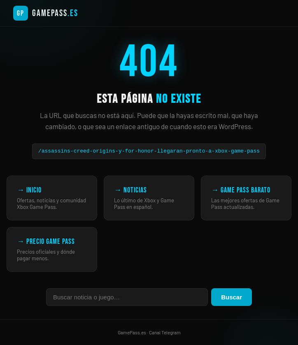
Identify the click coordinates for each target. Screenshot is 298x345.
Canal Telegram (165, 332)
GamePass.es (132, 332)
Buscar (231, 297)
